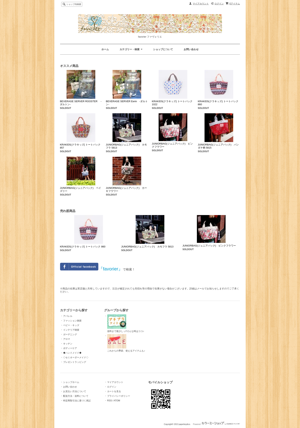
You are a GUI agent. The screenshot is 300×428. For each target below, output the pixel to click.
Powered (216, 424)
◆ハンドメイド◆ (72, 353)
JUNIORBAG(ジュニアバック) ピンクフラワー (209, 245)
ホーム (105, 49)
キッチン (67, 343)
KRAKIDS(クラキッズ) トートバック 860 (82, 246)
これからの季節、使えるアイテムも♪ (126, 343)
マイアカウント (201, 3)
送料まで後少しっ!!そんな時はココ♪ (125, 323)
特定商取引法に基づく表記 (77, 400)
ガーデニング (70, 334)
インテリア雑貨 (71, 330)
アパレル (67, 316)
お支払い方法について (74, 391)
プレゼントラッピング (74, 362)
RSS (109, 400)
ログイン (219, 3)
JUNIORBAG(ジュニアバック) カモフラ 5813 (147, 246)
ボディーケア (70, 348)
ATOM (117, 400)
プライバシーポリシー (118, 396)
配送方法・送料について (75, 396)
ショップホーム (71, 382)
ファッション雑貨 (72, 320)
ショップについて (163, 49)
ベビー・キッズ (71, 325)
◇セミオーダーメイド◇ (75, 357)
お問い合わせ (191, 49)
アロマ (66, 339)
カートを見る (114, 391)
